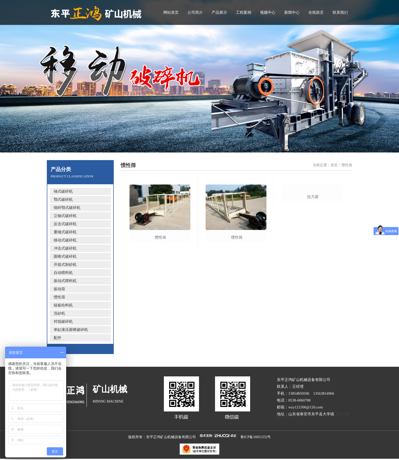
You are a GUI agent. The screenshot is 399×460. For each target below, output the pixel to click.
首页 (334, 165)
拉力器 (313, 237)
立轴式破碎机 (65, 216)
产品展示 (219, 12)
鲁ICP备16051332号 (255, 437)
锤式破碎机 (63, 191)
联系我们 (340, 12)
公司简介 (195, 12)
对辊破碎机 (63, 321)
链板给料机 (63, 305)
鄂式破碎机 (63, 199)
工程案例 (243, 12)
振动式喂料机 (65, 281)
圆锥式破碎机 (65, 256)
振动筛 (59, 289)
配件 (57, 338)
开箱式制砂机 (65, 265)
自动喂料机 (63, 273)
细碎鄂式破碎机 (67, 208)
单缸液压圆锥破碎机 (71, 330)
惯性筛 (59, 297)
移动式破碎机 (65, 240)
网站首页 (171, 12)
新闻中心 (292, 12)
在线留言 (316, 12)
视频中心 (267, 12)
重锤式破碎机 (65, 232)
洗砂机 (59, 313)
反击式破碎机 (65, 224)
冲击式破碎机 (65, 248)
